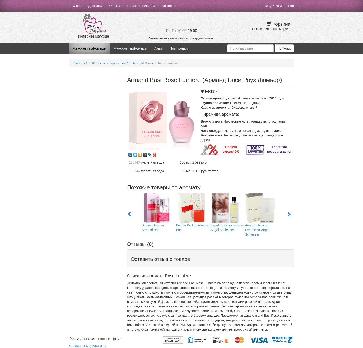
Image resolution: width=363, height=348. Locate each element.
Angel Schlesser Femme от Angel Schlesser (257, 229)
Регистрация (284, 6)
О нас (77, 6)
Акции (158, 48)
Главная (79, 63)
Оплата (114, 6)
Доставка (95, 6)
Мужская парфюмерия (131, 48)
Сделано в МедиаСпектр (87, 346)
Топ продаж (179, 48)
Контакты (169, 6)
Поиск (284, 48)
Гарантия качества (141, 6)
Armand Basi (142, 63)
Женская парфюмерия (90, 48)
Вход (268, 6)
